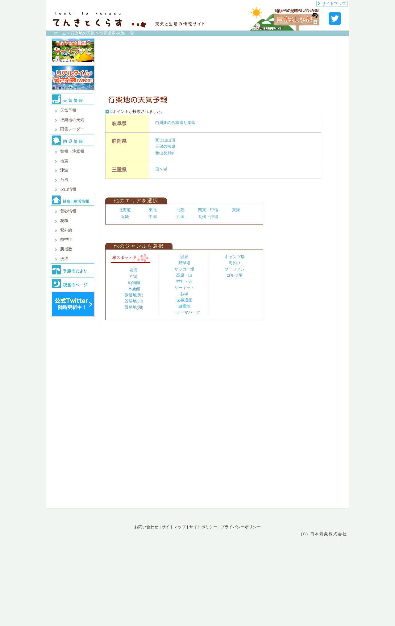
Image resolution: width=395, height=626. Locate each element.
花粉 (64, 220)
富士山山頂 (165, 140)
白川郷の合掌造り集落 (175, 122)
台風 (64, 179)
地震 (64, 161)
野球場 (184, 263)
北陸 (181, 210)
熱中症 (66, 239)
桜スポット (130, 257)
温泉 (184, 256)
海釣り (235, 263)
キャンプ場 (235, 256)
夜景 (134, 270)
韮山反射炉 (165, 152)
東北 (153, 210)
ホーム (60, 33)
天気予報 (68, 110)
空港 (134, 276)
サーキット (184, 287)
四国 (181, 216)
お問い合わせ (146, 527)
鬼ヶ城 (161, 169)
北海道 (125, 210)
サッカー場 (184, 269)
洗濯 (64, 258)
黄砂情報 (68, 211)
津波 (64, 170)
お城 (184, 293)
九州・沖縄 (208, 216)
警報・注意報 (72, 151)
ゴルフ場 (235, 275)
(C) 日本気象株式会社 (324, 534)
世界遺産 (184, 300)
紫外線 (66, 230)
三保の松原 (165, 146)
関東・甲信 (208, 210)
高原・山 (184, 275)
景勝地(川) (134, 301)
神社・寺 (184, 281)
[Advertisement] (222, 65)
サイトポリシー (203, 527)
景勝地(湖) (134, 307)
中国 (153, 216)
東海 (236, 210)
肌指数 (66, 249)
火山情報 (68, 189)
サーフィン (235, 269)
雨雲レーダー (72, 129)
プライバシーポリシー (241, 527)
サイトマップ (332, 3)
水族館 (134, 288)
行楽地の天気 (83, 33)
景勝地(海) (134, 295)
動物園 (134, 282)
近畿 (125, 216)
